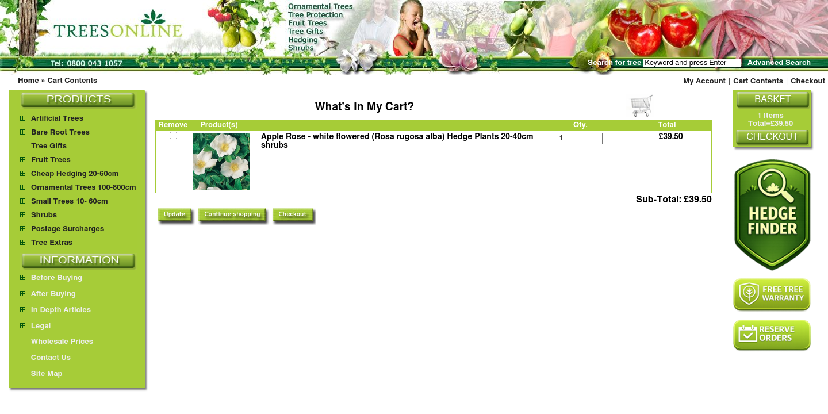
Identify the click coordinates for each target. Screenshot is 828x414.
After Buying (48, 294)
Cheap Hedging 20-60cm (75, 174)
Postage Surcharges (67, 229)
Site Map (41, 374)
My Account (704, 81)
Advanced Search (779, 63)
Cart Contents (72, 81)
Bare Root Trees (60, 132)
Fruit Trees (51, 160)
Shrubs (44, 215)
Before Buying (51, 278)
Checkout (808, 81)
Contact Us (45, 358)
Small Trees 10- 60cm (69, 201)
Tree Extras (51, 243)
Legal (35, 326)
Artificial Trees (57, 118)
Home (28, 81)
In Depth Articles (55, 310)
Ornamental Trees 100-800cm (83, 187)
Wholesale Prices (56, 342)
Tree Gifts (49, 146)
